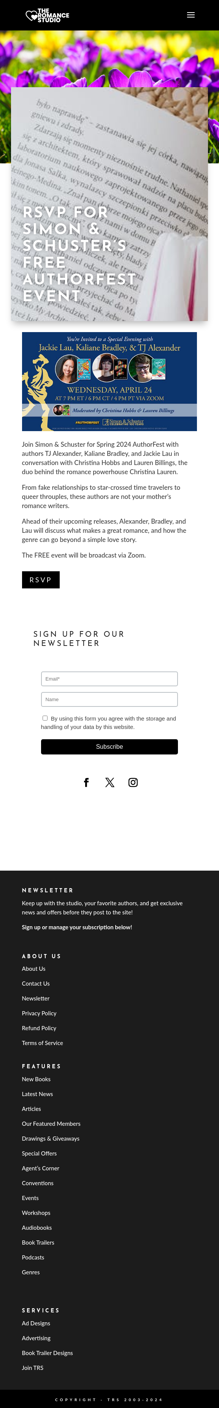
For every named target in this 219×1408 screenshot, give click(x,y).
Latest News (37, 1093)
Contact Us (36, 983)
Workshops (36, 1212)
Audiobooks (37, 1227)
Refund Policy (39, 1027)
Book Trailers (38, 1242)
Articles (31, 1108)
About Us (34, 968)
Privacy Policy (39, 1013)
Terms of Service (42, 1042)
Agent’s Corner (41, 1168)
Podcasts (33, 1257)
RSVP (41, 579)
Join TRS (33, 1367)
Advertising (36, 1337)
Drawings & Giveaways (50, 1138)
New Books (36, 1079)
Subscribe (109, 746)
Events (30, 1197)
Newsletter (36, 998)
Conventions (38, 1182)
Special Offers (39, 1153)
